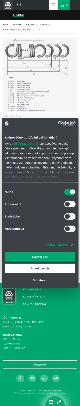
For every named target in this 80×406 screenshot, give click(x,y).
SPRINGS (18, 14)
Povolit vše (40, 256)
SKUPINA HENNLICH (35, 303)
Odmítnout (40, 280)
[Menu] (75, 5)
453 (41, 322)
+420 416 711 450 (24, 322)
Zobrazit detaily (57, 244)
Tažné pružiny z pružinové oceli (17, 29)
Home (5, 24)
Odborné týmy (32, 289)
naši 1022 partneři (26, 143)
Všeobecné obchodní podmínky (34, 393)
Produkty (30, 24)
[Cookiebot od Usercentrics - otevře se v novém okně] (58, 123)
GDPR (16, 393)
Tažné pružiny (45, 24)
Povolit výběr (40, 268)
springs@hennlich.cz (24, 326)
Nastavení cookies (58, 393)
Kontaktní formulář (34, 296)
